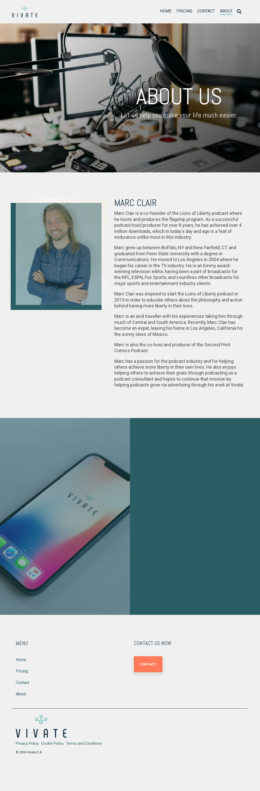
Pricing (184, 11)
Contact (206, 11)
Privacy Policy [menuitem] (27, 743)
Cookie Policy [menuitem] (52, 743)
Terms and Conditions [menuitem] (84, 743)
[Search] (239, 12)
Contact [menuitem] (22, 682)
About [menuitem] (21, 694)
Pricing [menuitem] (22, 671)
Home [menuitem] (21, 659)
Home (165, 11)
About (226, 11)
